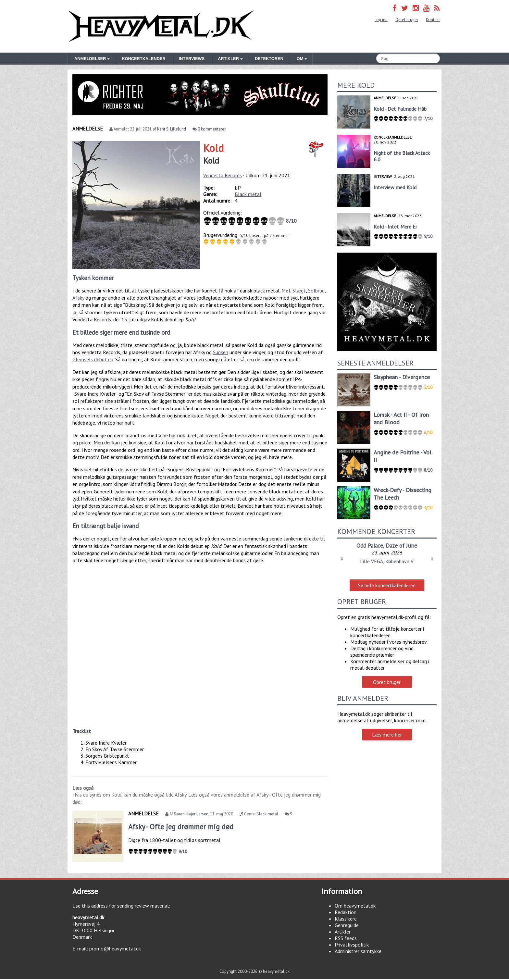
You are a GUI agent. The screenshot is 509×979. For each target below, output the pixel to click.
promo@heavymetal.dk (115, 948)
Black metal (248, 194)
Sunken (220, 352)
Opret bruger (406, 19)
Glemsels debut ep (92, 359)
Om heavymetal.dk (355, 905)
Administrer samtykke (358, 951)
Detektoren (269, 58)
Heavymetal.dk (161, 26)
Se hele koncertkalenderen (387, 585)
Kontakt (433, 19)
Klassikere (346, 918)
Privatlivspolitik (352, 944)
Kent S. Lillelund (171, 129)
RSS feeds (346, 938)
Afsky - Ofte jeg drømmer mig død (180, 826)
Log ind (381, 19)
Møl (285, 290)
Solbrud (316, 290)
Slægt (299, 290)
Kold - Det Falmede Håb (400, 108)
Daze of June (401, 545)
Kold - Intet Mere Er (395, 226)
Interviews (192, 58)
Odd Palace (369, 545)
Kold (213, 148)
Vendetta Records (222, 175)
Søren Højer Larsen (191, 814)
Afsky (78, 297)
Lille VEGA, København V (387, 561)
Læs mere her (387, 734)
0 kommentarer (212, 129)
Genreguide (347, 925)
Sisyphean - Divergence (402, 377)
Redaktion (345, 912)
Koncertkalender (143, 58)
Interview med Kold (395, 187)
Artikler (343, 931)
